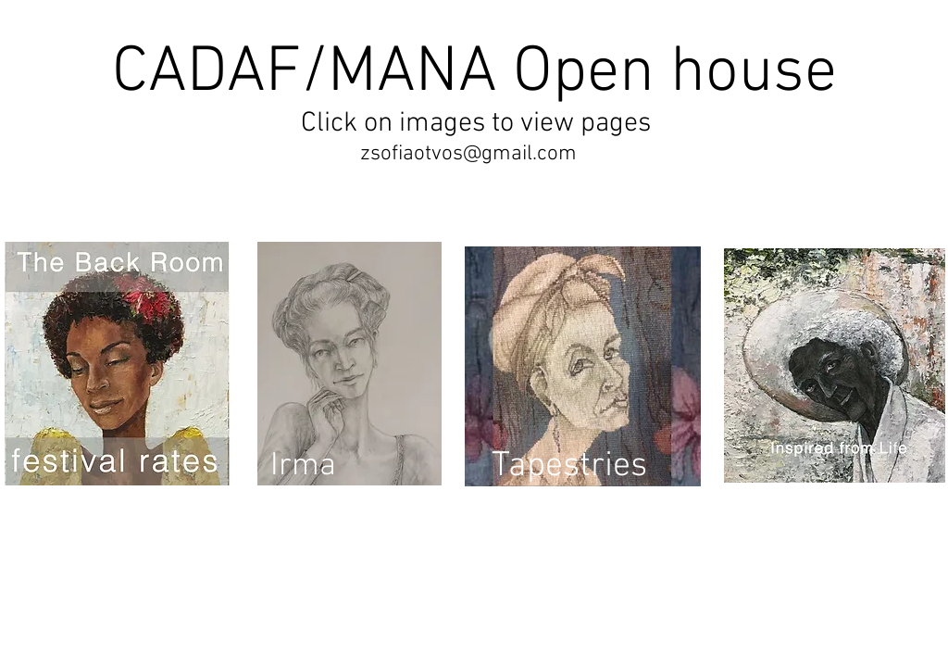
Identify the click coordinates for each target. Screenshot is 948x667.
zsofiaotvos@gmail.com (468, 154)
